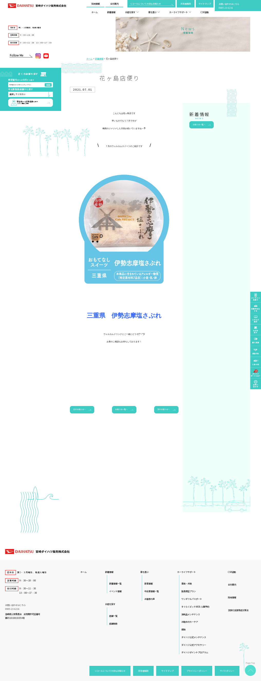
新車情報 (148, 583)
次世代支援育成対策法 (238, 610)
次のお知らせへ (163, 409)
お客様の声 (149, 598)
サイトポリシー (227, 670)
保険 (183, 629)
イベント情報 (115, 591)
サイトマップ (205, 3)
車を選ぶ (154, 12)
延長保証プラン (188, 591)
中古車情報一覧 (151, 591)
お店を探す (132, 12)
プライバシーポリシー (197, 670)
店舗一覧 (113, 615)
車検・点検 (186, 583)
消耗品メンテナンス (190, 614)
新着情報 (111, 12)
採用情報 (95, 3)
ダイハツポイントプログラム (194, 652)
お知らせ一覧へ (121, 409)
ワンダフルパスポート (191, 598)
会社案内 (114, 3)
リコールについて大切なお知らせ (145, 3)
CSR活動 (205, 12)
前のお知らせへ (79, 409)
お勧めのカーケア (189, 621)
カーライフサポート (180, 12)
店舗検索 (113, 623)
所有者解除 (186, 3)
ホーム (94, 12)
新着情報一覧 (115, 583)
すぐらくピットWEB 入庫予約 (195, 606)
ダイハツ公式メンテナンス (193, 637)
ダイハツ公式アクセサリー (193, 644)
